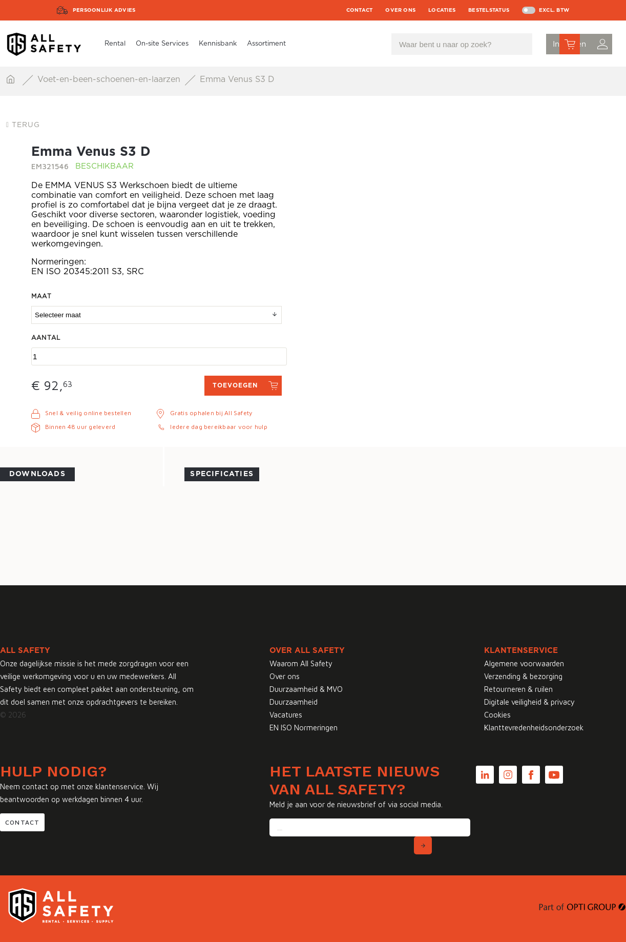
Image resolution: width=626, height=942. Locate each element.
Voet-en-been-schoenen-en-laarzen (110, 79)
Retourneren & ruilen (518, 689)
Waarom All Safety (300, 663)
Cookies (497, 714)
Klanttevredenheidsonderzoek (533, 727)
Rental (115, 43)
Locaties (441, 10)
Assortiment (266, 43)
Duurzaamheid (293, 702)
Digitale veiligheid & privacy (529, 702)
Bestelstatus (488, 10)
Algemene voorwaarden (524, 663)
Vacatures (285, 714)
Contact (359, 10)
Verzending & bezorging (523, 676)
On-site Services (162, 43)
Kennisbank (218, 43)
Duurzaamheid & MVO (306, 689)
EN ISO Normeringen (303, 727)
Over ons (400, 10)
